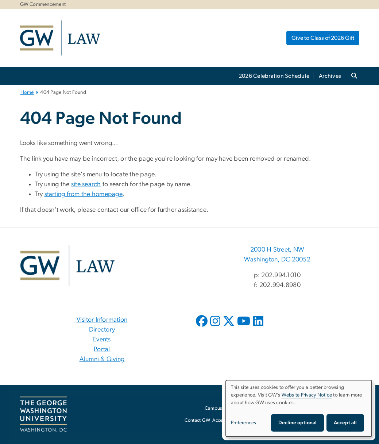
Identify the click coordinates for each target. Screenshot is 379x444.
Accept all (345, 422)
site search (86, 184)
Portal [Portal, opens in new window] (102, 349)
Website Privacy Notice (307, 395)
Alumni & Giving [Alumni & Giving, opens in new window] (102, 359)
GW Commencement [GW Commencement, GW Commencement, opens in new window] (43, 4)
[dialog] (299, 408)
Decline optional (297, 422)
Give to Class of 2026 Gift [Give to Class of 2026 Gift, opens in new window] (322, 38)
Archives (330, 76)
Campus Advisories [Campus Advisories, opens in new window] (224, 408)
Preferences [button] (243, 422)
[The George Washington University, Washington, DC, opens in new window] (43, 414)
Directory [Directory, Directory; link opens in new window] (102, 329)
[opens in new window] (202, 326)
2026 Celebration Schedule (274, 76)
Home (27, 92)
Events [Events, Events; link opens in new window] (102, 339)
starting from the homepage (84, 194)
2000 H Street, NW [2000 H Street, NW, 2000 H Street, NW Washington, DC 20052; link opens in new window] (277, 249)
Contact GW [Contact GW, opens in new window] (197, 420)
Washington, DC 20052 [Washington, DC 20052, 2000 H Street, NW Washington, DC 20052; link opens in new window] (277, 259)
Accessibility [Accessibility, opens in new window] (225, 420)
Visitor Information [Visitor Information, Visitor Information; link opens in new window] (102, 320)
